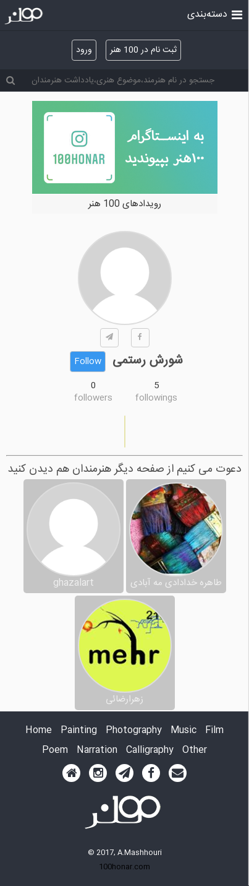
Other (194, 751)
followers (93, 398)
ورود (84, 50)
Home (38, 731)
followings (156, 398)
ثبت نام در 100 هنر (143, 50)
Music (183, 731)
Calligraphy (150, 751)
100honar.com (124, 866)
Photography (134, 731)
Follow (87, 361)
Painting (79, 731)
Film (214, 731)
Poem (55, 751)
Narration (97, 751)
